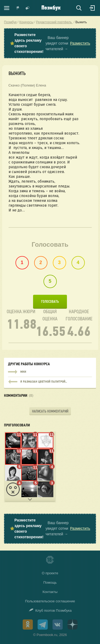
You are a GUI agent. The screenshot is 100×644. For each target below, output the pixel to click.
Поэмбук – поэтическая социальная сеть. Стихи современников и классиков (51, 8)
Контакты (49, 592)
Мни (50, 372)
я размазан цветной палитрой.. (50, 380)
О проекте (50, 573)
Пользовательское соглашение (50, 601)
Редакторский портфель (54, 22)
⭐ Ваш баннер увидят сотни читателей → (50, 43)
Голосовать (50, 302)
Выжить (81, 22)
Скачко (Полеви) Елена (27, 85)
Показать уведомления (18, 8)
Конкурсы (26, 22)
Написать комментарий (50, 411)
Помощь (50, 582)
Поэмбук (10, 22)
